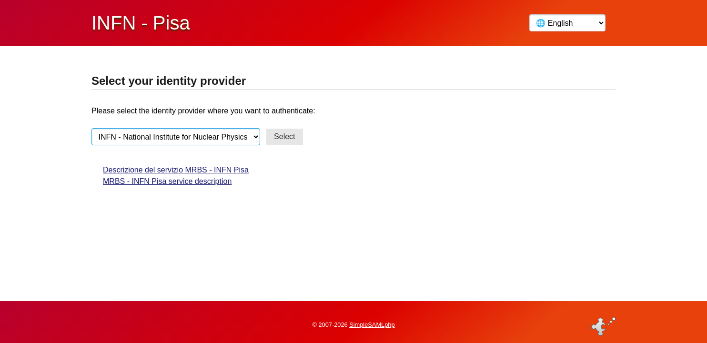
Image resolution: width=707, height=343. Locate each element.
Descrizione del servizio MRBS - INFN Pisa (176, 170)
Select (284, 136)
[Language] (567, 22)
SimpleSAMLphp (371, 320)
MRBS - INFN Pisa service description (167, 181)
